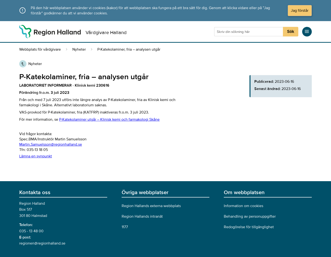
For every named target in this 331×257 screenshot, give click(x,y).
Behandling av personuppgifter (250, 216)
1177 (125, 227)
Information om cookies (243, 205)
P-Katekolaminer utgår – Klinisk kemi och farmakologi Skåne (109, 119)
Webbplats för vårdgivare (40, 49)
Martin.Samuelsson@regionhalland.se (50, 144)
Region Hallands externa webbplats (151, 205)
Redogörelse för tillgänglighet (249, 227)
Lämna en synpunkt (35, 156)
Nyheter (79, 49)
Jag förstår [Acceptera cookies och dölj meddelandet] (299, 10)
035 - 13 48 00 (31, 231)
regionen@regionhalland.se (42, 243)
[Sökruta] (249, 31)
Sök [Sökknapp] (290, 32)
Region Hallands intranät (142, 216)
